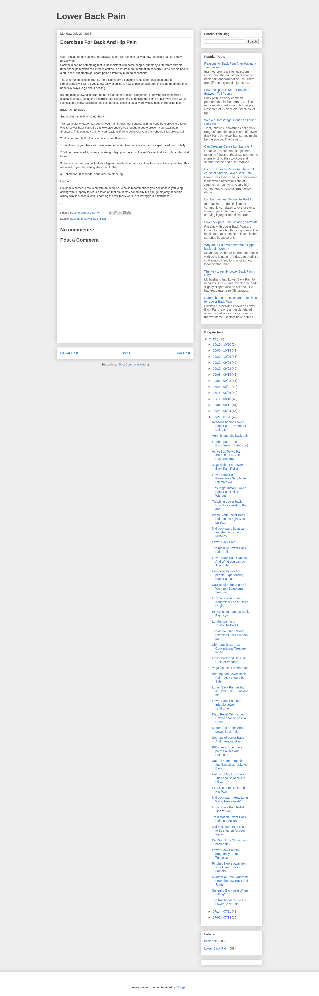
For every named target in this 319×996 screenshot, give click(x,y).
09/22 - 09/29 (222, 362)
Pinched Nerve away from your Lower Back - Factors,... (229, 867)
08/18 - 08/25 (222, 392)
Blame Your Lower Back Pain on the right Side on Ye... (228, 518)
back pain (76, 218)
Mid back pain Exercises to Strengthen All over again (228, 830)
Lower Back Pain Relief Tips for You (228, 809)
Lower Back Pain (91, 16)
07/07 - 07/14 (222, 917)
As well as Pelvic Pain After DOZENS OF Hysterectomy (227, 455)
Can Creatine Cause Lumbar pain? (228, 146)
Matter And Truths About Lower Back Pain (228, 729)
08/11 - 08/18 (222, 399)
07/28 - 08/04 (222, 411)
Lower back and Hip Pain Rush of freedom (229, 660)
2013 (213, 339)
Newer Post (69, 353)
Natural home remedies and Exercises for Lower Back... (230, 764)
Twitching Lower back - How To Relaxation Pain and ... (230, 505)
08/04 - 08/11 (222, 405)
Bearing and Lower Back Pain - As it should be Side (229, 677)
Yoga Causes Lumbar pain (230, 668)
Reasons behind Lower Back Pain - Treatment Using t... (229, 425)
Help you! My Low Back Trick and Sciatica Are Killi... (228, 778)
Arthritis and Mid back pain (230, 435)
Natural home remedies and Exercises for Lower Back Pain (230, 299)
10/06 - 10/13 (222, 350)
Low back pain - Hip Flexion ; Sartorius (230, 222)
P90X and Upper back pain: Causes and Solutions (227, 751)
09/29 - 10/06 (222, 356)
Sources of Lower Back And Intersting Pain (228, 739)
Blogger (181, 987)
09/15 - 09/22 (222, 368)
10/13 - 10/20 (222, 344)
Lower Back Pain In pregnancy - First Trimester (225, 853)
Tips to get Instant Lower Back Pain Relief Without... (229, 491)
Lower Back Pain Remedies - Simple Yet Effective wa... (229, 478)
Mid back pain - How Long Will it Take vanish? (230, 799)
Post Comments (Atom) (134, 364)
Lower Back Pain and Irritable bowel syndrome (226, 704)
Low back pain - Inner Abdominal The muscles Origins (230, 602)
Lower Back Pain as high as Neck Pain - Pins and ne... (230, 691)
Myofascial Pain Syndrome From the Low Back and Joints (230, 880)
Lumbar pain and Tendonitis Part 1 (227, 199)
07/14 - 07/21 (222, 911)
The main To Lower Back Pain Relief (229, 550)
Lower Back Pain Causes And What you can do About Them (229, 561)
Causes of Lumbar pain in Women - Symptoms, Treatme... (229, 588)
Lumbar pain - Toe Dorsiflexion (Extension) (230, 443)
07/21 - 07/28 (222, 417)
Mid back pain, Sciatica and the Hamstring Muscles (228, 532)
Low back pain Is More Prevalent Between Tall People (226, 91)
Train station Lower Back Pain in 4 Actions (229, 819)
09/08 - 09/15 (222, 374)
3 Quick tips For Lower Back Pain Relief (227, 466)
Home (126, 353)
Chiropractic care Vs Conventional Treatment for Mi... (230, 648)
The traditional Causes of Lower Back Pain (229, 902)
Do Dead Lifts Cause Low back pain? (229, 842)
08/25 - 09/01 (222, 386)
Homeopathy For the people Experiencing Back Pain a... (227, 575)
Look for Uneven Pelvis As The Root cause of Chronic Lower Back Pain (229, 171)
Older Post (182, 353)
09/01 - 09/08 (222, 381)
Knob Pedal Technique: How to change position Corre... (230, 718)
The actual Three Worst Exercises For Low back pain (230, 634)
